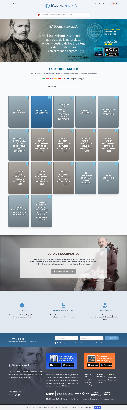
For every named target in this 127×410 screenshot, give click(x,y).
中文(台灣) (81, 79)
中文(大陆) (73, 79)
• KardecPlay (88, 382)
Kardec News (112, 380)
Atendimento (112, 377)
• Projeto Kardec (101, 380)
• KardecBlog (88, 385)
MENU (13, 3)
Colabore (111, 374)
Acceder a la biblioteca (63, 271)
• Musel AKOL (100, 382)
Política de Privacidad (86, 407)
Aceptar (97, 407)
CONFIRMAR (112, 338)
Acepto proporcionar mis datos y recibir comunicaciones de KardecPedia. (81, 343)
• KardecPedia (88, 380)
